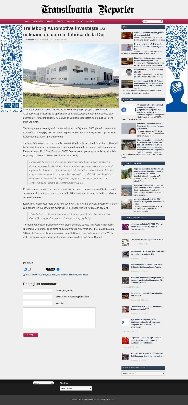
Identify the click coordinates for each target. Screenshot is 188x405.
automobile (37, 275)
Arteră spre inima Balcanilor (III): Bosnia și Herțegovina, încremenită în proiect (148, 201)
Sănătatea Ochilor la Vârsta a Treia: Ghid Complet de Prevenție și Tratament (150, 126)
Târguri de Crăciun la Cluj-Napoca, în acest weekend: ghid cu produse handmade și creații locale (146, 340)
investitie (73, 275)
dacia (54, 275)
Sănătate (90, 21)
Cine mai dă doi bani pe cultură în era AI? (148, 240)
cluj (49, 275)
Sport (80, 21)
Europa (60, 21)
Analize (50, 21)
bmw (44, 275)
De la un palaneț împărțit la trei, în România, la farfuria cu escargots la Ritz (149, 46)
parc (80, 275)
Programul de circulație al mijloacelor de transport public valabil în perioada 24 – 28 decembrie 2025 (147, 280)
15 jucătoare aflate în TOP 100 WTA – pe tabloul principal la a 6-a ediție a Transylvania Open (147, 226)
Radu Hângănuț (32, 40)
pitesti (85, 275)
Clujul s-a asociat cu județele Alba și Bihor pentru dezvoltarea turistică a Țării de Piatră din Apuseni (148, 171)
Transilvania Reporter (92, 399)
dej (58, 275)
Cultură (70, 21)
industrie (65, 275)
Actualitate (38, 21)
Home (27, 21)
